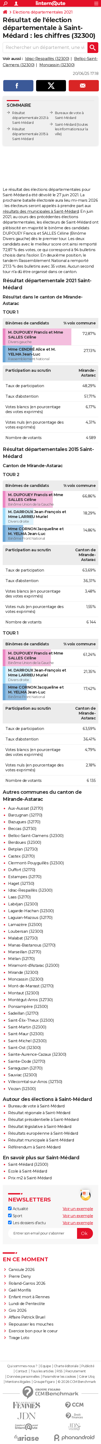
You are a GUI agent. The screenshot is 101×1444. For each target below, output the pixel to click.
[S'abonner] (50, 1233)
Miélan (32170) (21, 958)
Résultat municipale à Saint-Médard (41, 1140)
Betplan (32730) (23, 849)
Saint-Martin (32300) (27, 1027)
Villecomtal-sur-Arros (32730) (35, 1081)
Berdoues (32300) (24, 842)
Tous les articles (42, 1371)
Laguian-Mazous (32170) (30, 917)
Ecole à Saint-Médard (27, 1171)
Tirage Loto (19, 1337)
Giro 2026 (18, 1310)
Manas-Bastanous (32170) (31, 945)
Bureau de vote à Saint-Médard (36, 1106)
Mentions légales (17, 1382)
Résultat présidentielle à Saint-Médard (43, 1119)
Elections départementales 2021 (42, 12)
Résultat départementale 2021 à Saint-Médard (30, 118)
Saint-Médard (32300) (28, 1164)
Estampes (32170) (24, 876)
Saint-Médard (65, 124)
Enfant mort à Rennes (29, 1296)
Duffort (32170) (21, 869)
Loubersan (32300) (25, 931)
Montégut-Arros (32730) (30, 999)
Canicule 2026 (22, 1269)
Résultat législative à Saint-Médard (39, 1126)
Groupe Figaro (44, 1382)
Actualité (18, 1208)
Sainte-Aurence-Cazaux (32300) (37, 1054)
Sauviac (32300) (22, 1075)
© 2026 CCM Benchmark (77, 1382)
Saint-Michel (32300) (27, 1040)
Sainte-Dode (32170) (26, 1061)
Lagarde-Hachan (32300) (31, 910)
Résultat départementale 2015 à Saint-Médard (30, 134)
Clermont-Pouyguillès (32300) (36, 863)
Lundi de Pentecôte (27, 1303)
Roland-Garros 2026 (27, 1283)
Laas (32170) (19, 897)
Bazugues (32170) (24, 821)
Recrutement (75, 1371)
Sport (15, 1215)
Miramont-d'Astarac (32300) (33, 965)
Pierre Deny (20, 1276)
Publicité (87, 1366)
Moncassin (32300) (57, 64)
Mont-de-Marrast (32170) (31, 986)
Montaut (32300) (23, 993)
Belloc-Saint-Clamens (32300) (35, 835)
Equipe (45, 1366)
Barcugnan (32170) (25, 815)
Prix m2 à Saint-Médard (29, 1178)
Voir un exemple (78, 1208)
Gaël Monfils (20, 1290)
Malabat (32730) (23, 938)
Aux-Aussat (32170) (25, 808)
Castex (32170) (21, 856)
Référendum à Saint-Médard (34, 1147)
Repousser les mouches (31, 1324)
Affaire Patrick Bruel (27, 1317)
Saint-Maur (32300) (25, 1033)
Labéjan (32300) (23, 904)
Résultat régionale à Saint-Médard (39, 1112)
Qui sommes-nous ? (22, 1366)
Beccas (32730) (22, 828)
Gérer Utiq (86, 1377)
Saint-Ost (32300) (24, 1047)
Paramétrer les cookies (59, 1377)
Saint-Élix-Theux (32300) (31, 1020)
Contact (21, 1371)
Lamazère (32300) (25, 924)
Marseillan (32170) (24, 952)
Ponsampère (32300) (28, 1006)
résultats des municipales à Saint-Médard (41, 211)
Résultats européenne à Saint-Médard (43, 1133)
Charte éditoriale (66, 1366)
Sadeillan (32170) (23, 1013)
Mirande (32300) (23, 972)
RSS (59, 1371)
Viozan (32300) (22, 1088)
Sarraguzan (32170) (25, 1068)
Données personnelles (23, 1377)
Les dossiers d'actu (27, 1222)
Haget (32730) (21, 883)
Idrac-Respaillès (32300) (47, 58)
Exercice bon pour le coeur (33, 1331)
